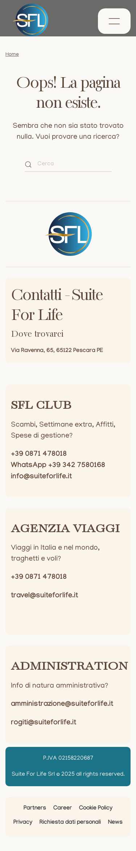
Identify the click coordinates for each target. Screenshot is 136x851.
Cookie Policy (95, 808)
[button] (114, 21)
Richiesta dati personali (70, 822)
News (115, 822)
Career (62, 808)
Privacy (22, 822)
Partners (35, 808)
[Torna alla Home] (30, 20)
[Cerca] (68, 164)
